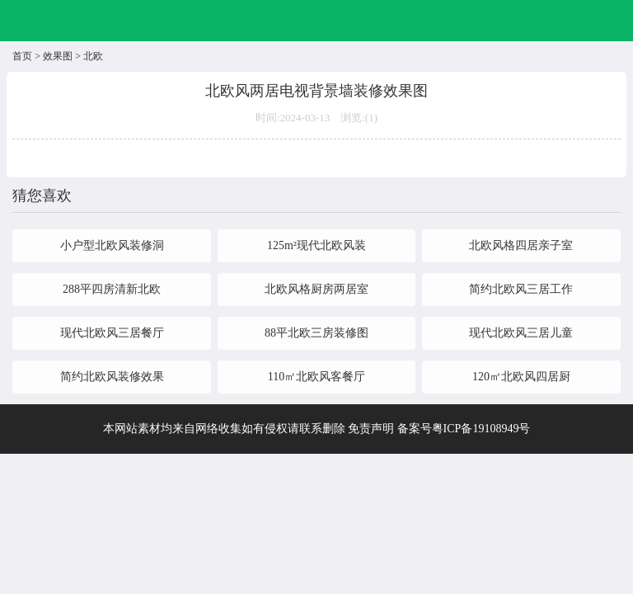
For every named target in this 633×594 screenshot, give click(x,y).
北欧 (93, 56)
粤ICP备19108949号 (481, 428)
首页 (22, 56)
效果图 (58, 56)
